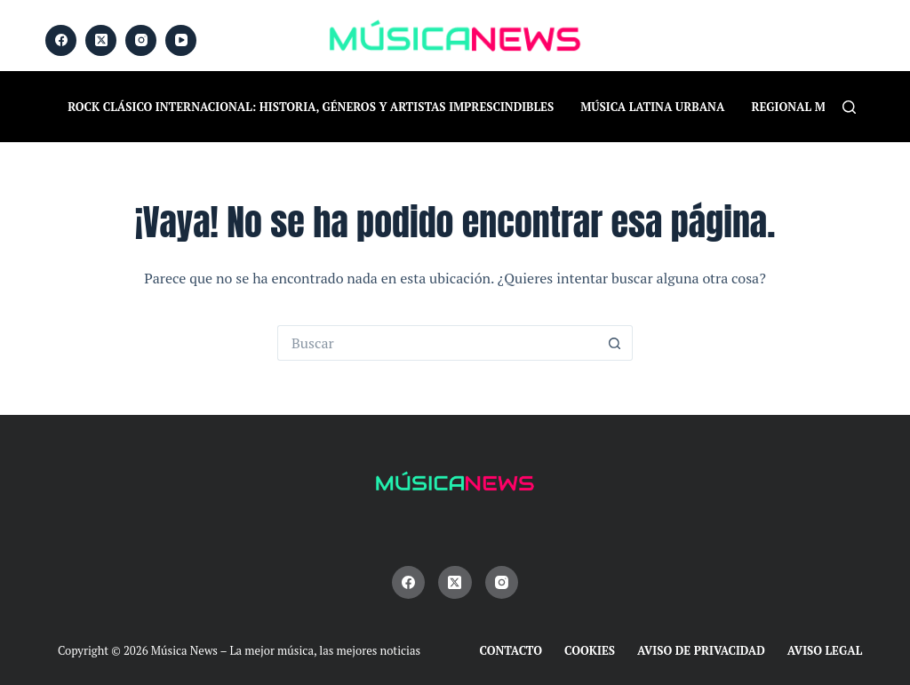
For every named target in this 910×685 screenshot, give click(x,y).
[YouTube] (180, 40)
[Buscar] (849, 107)
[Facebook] (60, 40)
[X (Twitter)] (100, 40)
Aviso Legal (824, 650)
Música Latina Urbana (652, 107)
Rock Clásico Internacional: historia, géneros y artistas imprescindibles (311, 107)
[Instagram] (140, 40)
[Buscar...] (437, 343)
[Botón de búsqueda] (615, 343)
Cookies (589, 650)
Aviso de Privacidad (701, 650)
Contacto (511, 650)
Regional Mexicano (814, 107)
